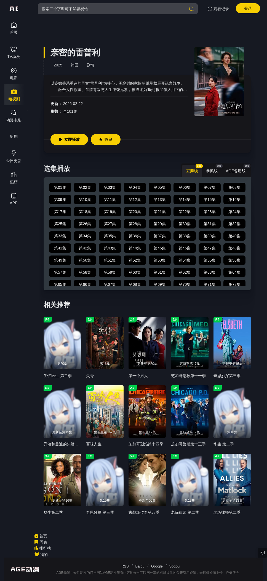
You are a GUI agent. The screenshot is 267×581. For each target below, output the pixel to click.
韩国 (74, 65)
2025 (58, 65)
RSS (125, 566)
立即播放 (69, 139)
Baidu (140, 566)
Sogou (174, 566)
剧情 (90, 65)
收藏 (105, 139)
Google (157, 566)
